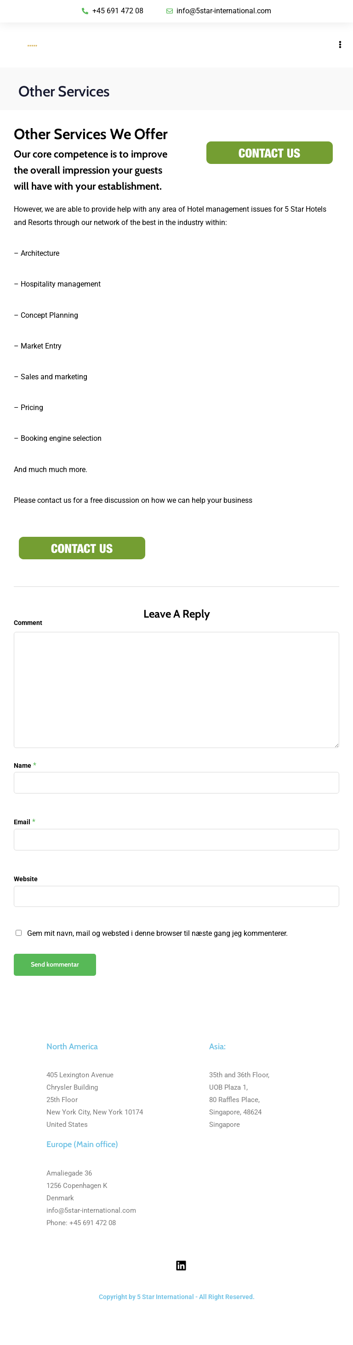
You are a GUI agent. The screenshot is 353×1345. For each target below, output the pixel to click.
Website (26, 879)
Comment (28, 622)
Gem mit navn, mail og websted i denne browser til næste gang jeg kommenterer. (157, 933)
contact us (54, 500)
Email (22, 822)
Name (22, 765)
